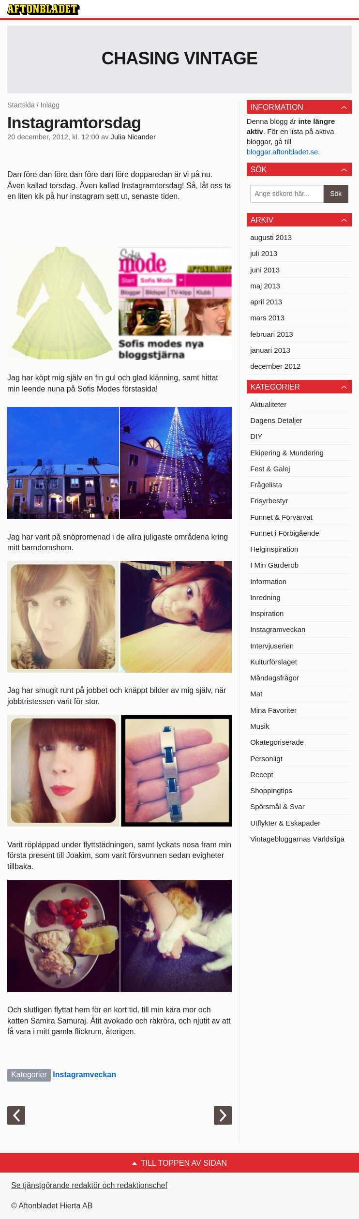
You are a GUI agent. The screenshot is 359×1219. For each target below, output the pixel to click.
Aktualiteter (268, 404)
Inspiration (267, 613)
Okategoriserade (277, 742)
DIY (256, 436)
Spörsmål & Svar (277, 806)
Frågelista (266, 485)
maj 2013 (265, 286)
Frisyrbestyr (269, 501)
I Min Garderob (274, 565)
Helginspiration (274, 549)
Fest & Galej (270, 469)
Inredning (265, 597)
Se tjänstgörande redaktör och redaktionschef (89, 1185)
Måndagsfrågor (274, 678)
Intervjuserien (272, 646)
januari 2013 (270, 350)
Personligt (266, 758)
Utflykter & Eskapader (285, 823)
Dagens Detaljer (276, 420)
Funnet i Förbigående (284, 533)
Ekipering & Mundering (287, 453)
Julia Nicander (133, 137)
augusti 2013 (271, 237)
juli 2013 (263, 253)
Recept (261, 774)
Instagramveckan (84, 1074)
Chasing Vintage (180, 58)
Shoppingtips (271, 790)
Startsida (21, 105)
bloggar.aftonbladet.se (282, 152)
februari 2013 (271, 334)
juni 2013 (265, 270)
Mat (256, 694)
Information (268, 581)
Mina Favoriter (273, 710)
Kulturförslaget (273, 662)
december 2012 (275, 366)
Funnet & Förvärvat (281, 517)
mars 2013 (267, 318)
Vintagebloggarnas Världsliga (297, 839)
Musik (259, 726)
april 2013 (266, 302)
